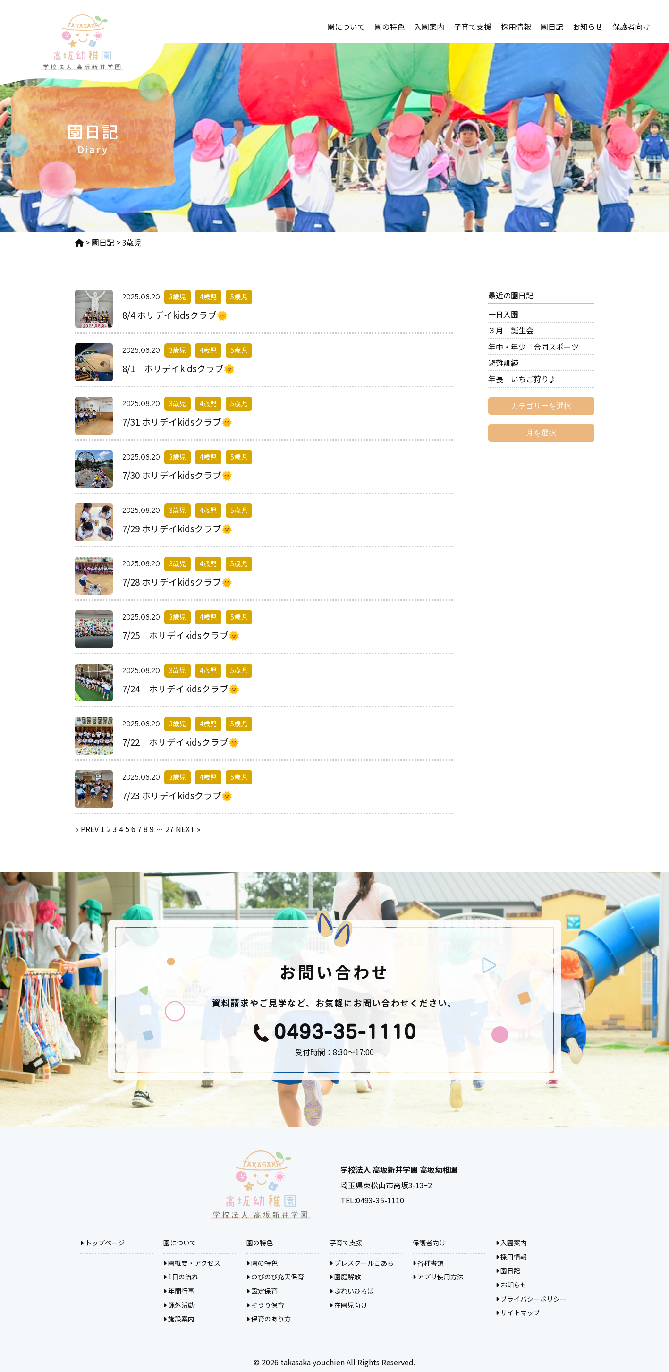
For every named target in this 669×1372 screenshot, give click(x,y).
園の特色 (389, 26)
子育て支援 (472, 26)
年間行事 (179, 1290)
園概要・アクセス (191, 1263)
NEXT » (188, 829)
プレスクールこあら (362, 1263)
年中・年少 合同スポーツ (533, 346)
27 (169, 829)
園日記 (552, 26)
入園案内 (429, 26)
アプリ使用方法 (438, 1276)
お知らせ (588, 26)
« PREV (87, 829)
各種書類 (428, 1263)
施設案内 (179, 1318)
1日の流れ (180, 1276)
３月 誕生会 (511, 330)
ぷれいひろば (352, 1290)
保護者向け (631, 26)
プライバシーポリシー (531, 1299)
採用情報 (516, 26)
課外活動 (179, 1305)
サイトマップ (518, 1312)
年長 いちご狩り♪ (522, 378)
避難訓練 (503, 362)
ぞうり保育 (265, 1305)
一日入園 (503, 314)
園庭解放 (345, 1276)
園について (346, 26)
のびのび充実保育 (275, 1276)
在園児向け (348, 1305)
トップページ (102, 1242)
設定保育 (262, 1290)
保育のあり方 (268, 1318)
